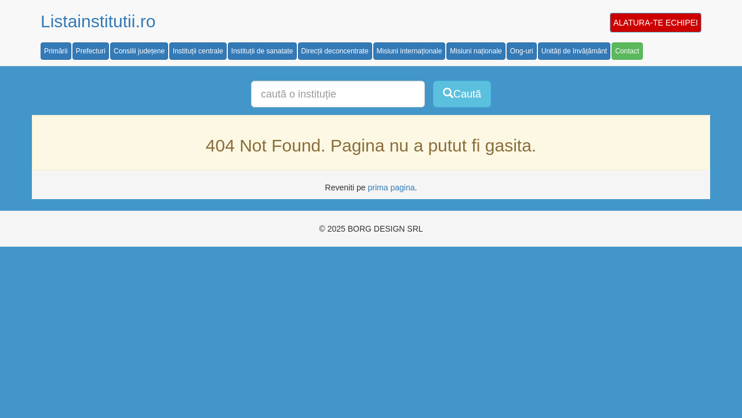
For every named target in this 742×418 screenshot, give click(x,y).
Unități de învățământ (574, 51)
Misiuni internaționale (409, 51)
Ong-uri (521, 51)
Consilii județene (139, 51)
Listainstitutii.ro (98, 21)
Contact (627, 51)
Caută (462, 94)
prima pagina (391, 187)
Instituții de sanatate (262, 51)
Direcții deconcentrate (335, 51)
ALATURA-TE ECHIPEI (655, 22)
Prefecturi (91, 51)
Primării (56, 51)
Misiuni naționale (475, 51)
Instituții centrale (198, 51)
